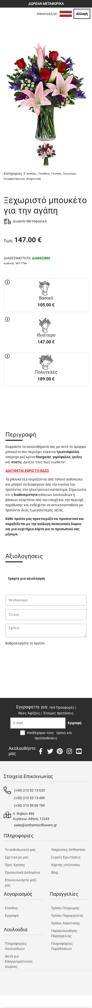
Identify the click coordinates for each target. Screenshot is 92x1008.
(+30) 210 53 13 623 (29, 790)
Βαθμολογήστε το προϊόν (25, 643)
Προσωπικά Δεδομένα (22, 872)
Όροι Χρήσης (15, 865)
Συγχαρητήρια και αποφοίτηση (22, 178)
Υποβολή (15, 656)
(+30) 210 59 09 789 (29, 805)
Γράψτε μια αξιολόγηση (26, 578)
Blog (54, 872)
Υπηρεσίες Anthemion (68, 850)
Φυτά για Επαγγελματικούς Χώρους (19, 961)
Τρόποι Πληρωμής (65, 908)
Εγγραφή (12, 916)
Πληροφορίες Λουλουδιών (16, 946)
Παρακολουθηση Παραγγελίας (64, 933)
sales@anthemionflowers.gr (35, 825)
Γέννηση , (56, 173)
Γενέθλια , (45, 173)
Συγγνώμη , (70, 173)
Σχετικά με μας (17, 857)
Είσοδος (11, 908)
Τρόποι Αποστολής (65, 923)
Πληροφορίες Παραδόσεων (62, 946)
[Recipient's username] (38, 723)
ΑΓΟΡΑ (46, 403)
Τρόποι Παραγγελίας (67, 916)
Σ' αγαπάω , (31, 173)
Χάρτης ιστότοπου (65, 865)
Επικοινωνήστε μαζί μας (21, 882)
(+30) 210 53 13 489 (29, 798)
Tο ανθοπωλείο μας (20, 850)
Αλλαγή (82, 14)
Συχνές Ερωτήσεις (66, 857)
